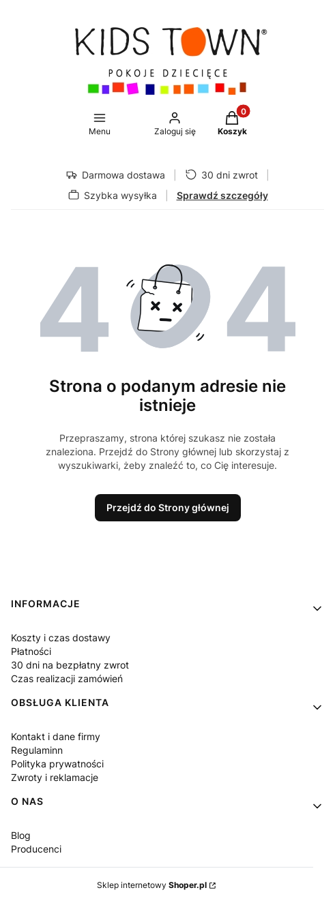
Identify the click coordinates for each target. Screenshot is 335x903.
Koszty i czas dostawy (61, 637)
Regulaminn (37, 750)
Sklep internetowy (152, 885)
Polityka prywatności (57, 763)
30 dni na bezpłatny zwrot (70, 665)
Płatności (31, 651)
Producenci (36, 849)
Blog (21, 835)
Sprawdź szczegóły (222, 195)
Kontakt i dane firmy (55, 736)
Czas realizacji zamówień (67, 678)
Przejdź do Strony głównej (167, 507)
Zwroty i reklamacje (54, 777)
